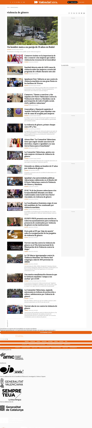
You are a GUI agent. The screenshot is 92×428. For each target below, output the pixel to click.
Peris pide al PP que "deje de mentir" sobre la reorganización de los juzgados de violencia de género (40, 233)
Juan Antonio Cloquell (15, 49)
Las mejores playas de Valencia (54, 344)
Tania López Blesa (32, 170)
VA (21, 2)
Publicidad (65, 347)
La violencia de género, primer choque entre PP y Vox (39, 125)
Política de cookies (56, 347)
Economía (44, 341)
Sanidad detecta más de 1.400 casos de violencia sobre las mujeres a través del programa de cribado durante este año (40, 69)
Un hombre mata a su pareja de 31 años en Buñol (31, 47)
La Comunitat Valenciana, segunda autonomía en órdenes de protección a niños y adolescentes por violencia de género (39, 293)
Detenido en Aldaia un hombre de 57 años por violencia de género (41, 167)
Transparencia (73, 347)
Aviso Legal (34, 347)
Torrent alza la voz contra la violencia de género (40, 307)
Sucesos (61, 341)
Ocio (66, 341)
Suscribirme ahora (46, 332)
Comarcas (32, 341)
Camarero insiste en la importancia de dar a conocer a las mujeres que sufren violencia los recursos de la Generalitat (40, 57)
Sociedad (50, 341)
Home (8, 7)
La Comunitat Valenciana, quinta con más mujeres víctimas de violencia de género (39, 154)
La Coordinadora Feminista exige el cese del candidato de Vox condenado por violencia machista (40, 205)
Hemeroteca (67, 344)
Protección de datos (44, 347)
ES (24, 2)
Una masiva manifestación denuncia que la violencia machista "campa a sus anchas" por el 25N (40, 276)
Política (38, 341)
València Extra (31, 73)
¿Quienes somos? (26, 347)
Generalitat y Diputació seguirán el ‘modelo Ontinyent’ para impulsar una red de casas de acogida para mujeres (39, 111)
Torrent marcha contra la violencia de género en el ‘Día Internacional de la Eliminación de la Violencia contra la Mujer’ (39, 246)
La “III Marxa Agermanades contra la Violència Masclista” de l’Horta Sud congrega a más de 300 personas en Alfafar (39, 258)
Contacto (17, 347)
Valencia (27, 341)
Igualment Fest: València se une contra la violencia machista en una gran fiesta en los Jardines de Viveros (40, 81)
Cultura (56, 341)
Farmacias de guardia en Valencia (37, 344)
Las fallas (24, 344)
